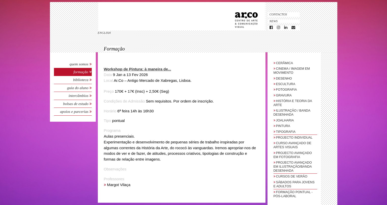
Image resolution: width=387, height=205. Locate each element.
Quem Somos (79, 64)
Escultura (285, 84)
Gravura (284, 95)
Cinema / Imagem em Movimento (292, 70)
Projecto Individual (294, 137)
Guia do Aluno (77, 88)
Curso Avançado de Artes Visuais (292, 145)
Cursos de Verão (291, 176)
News (274, 21)
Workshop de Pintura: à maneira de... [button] (137, 69)
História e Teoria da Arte (293, 103)
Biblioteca (81, 80)
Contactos (278, 14)
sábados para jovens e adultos (294, 184)
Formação (81, 72)
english (104, 33)
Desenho (284, 78)
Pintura (283, 126)
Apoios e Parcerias (74, 111)
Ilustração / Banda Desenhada (292, 112)
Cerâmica (284, 63)
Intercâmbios (79, 95)
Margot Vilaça (119, 185)
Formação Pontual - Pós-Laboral (293, 194)
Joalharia (285, 120)
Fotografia (286, 89)
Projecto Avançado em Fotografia (293, 155)
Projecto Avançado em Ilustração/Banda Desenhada (293, 166)
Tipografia (286, 132)
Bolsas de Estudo (76, 103)
